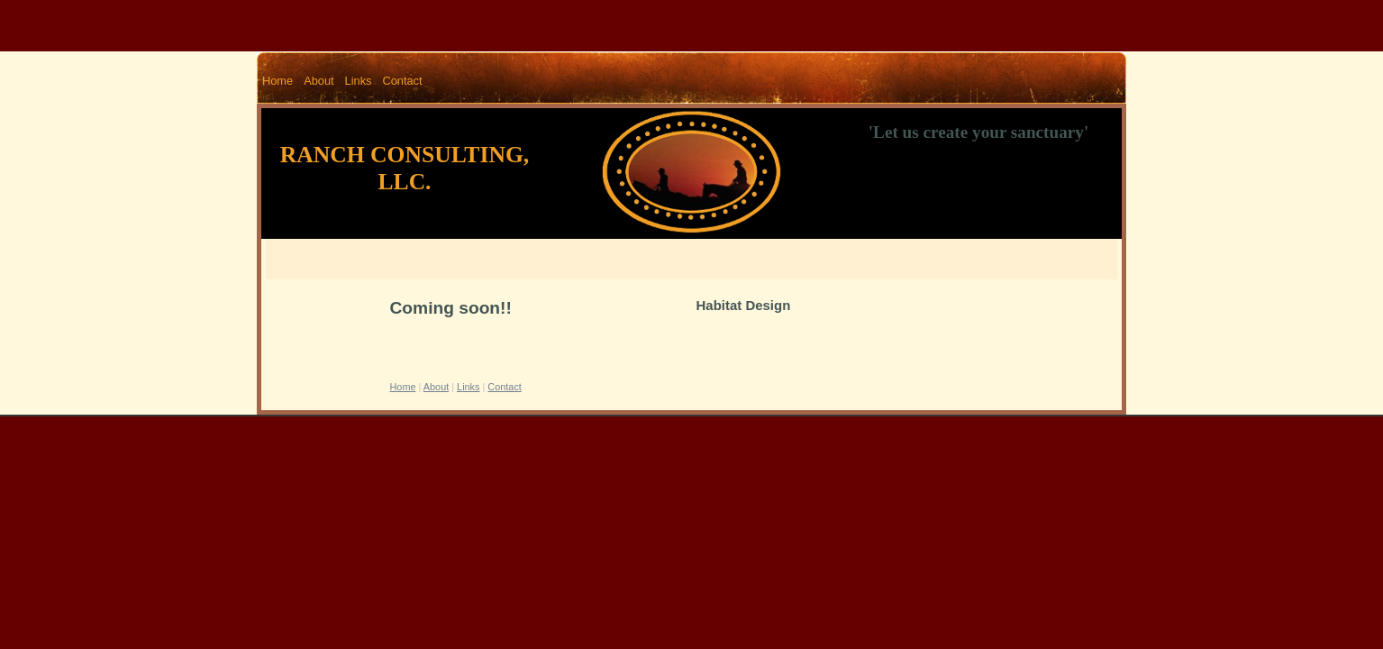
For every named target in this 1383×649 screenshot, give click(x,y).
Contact (402, 80)
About (318, 80)
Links (358, 80)
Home (277, 80)
